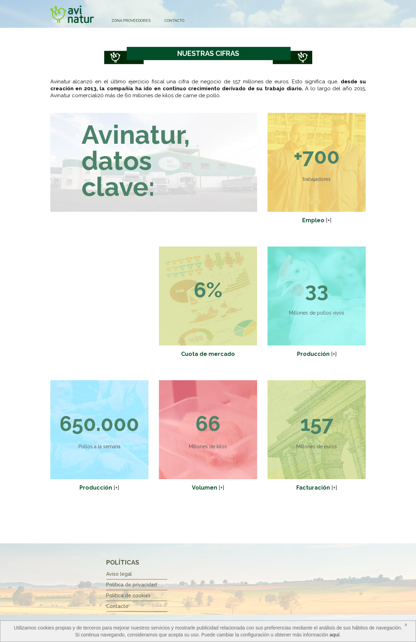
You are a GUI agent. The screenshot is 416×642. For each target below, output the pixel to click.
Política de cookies (128, 595)
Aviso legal (119, 574)
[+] (328, 220)
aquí (335, 634)
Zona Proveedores (131, 20)
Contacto (174, 20)
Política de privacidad (131, 584)
